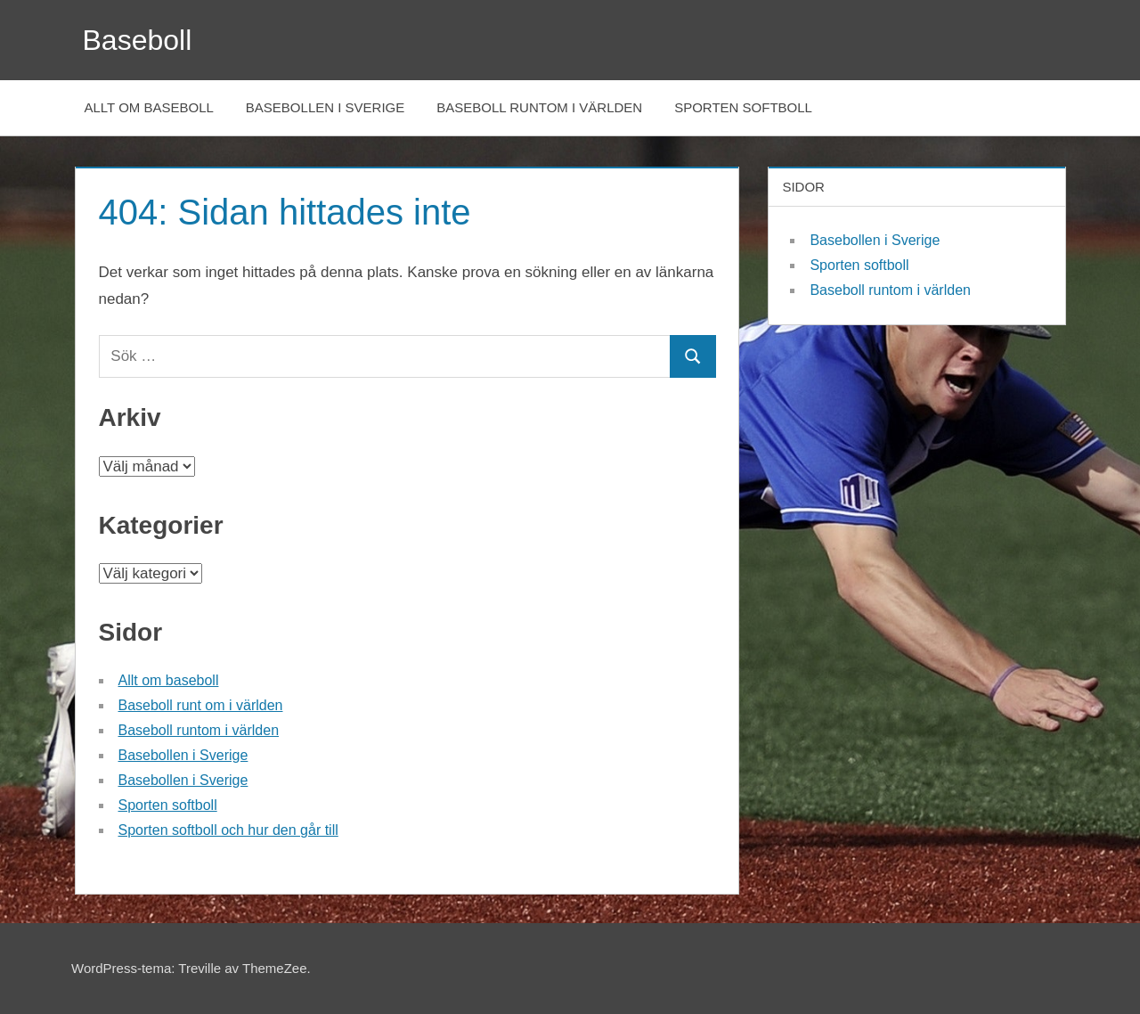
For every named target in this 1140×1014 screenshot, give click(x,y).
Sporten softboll (743, 107)
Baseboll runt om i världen (200, 705)
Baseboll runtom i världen (539, 107)
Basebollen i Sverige (325, 107)
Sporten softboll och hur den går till (228, 830)
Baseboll (137, 40)
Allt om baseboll (149, 107)
